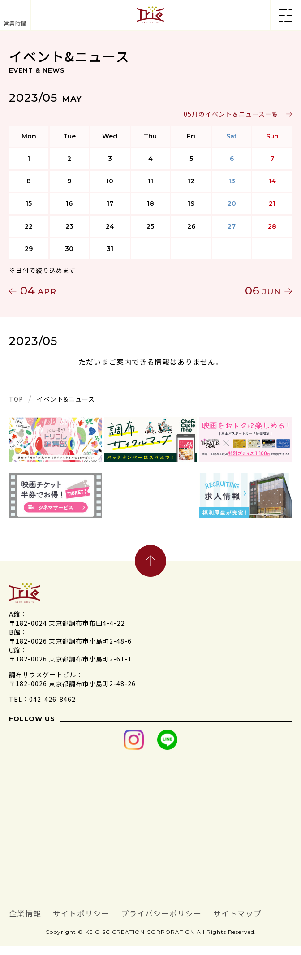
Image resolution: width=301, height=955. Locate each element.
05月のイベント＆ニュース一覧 (231, 113)
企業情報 (31, 912)
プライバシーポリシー (211, 912)
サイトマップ (42, 922)
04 (38, 290)
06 (263, 290)
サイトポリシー (104, 912)
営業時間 (15, 23)
